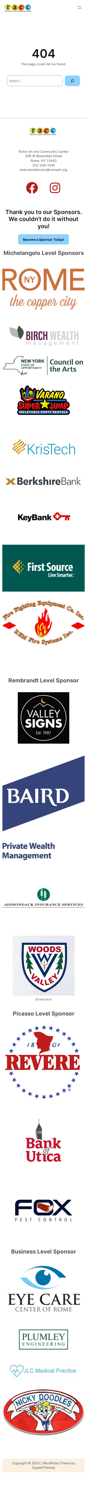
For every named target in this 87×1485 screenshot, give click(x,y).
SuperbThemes (43, 1467)
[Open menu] (79, 7)
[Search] (72, 80)
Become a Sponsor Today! (43, 239)
